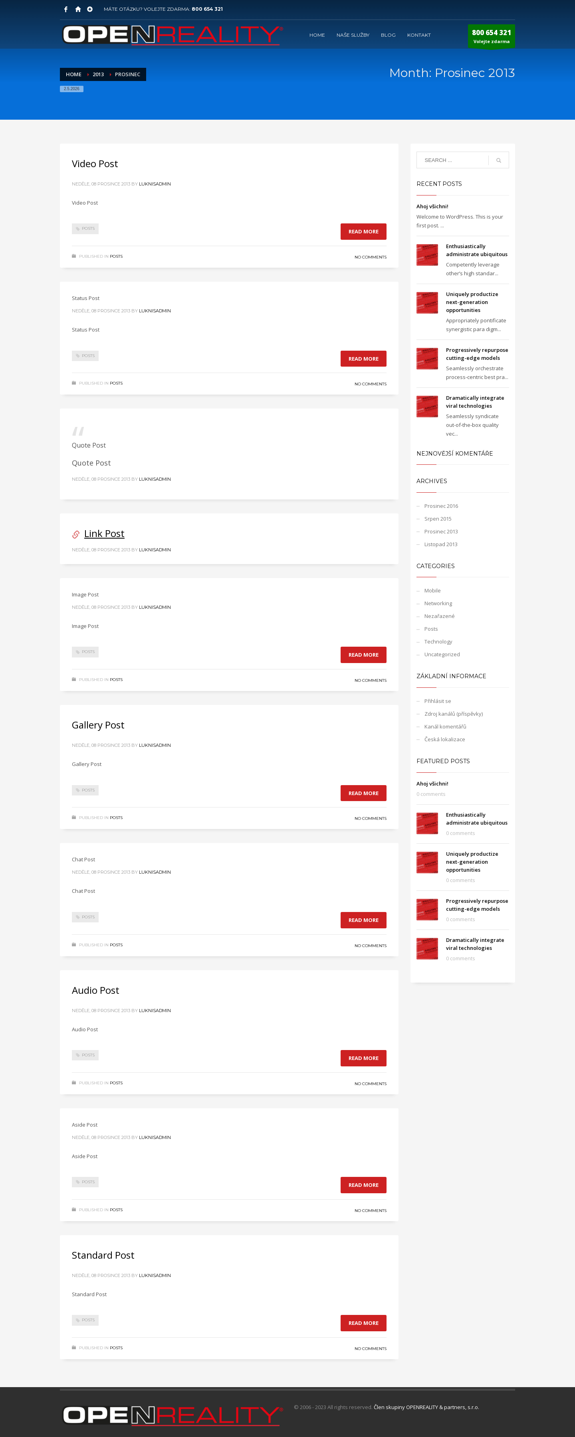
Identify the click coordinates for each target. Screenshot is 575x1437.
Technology (438, 641)
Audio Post (95, 990)
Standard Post (103, 1254)
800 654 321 (207, 9)
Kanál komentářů (445, 726)
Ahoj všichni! (432, 206)
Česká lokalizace (444, 739)
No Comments (371, 257)
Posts (88, 228)
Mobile (432, 590)
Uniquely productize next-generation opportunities (472, 302)
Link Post (104, 533)
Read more (364, 231)
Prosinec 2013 (441, 531)
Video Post (95, 163)
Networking (438, 603)
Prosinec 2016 (441, 505)
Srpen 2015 (438, 518)
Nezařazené (439, 616)
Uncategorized (442, 654)
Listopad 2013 (441, 544)
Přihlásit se (437, 701)
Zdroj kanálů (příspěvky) (453, 713)
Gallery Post (98, 724)
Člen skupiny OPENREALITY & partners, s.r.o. (426, 1407)
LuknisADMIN (155, 184)
